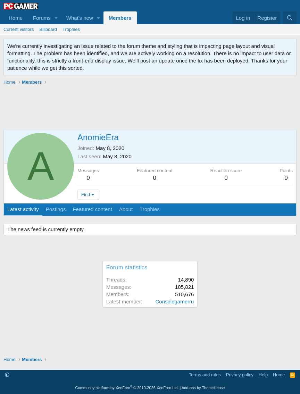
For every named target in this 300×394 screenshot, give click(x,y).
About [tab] (126, 209)
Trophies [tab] (150, 209)
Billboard (48, 29)
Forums (42, 18)
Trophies (71, 29)
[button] (56, 17)
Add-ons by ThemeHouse (203, 388)
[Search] (290, 17)
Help (263, 374)
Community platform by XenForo (127, 388)
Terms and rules (205, 374)
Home (16, 18)
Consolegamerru (174, 301)
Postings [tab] (56, 209)
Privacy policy (239, 374)
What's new (79, 18)
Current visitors (18, 29)
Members (120, 18)
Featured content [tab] (92, 209)
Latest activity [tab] (23, 209)
